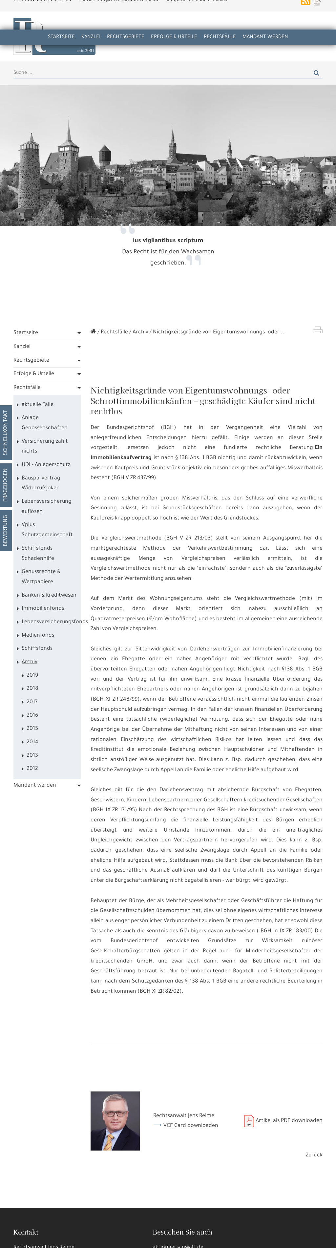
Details (60, 1238)
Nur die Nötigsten (98, 1238)
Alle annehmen (23, 1238)
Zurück (314, 1156)
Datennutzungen (112, 1222)
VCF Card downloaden (190, 1127)
